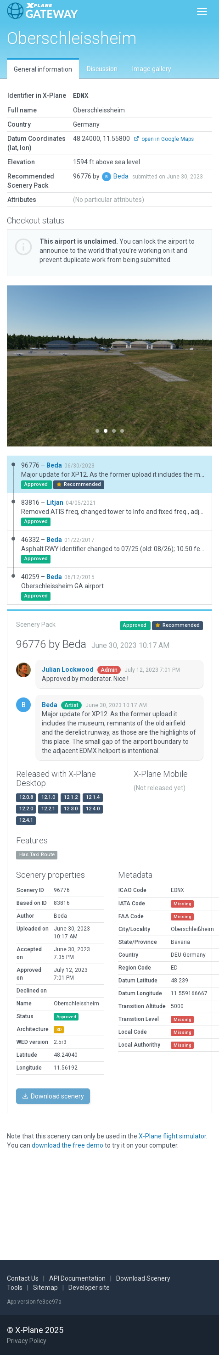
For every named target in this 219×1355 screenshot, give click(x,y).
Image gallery (151, 68)
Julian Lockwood (68, 669)
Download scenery (53, 1095)
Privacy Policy (26, 1340)
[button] (22, 365)
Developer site (89, 1287)
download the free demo (67, 1145)
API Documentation (77, 1278)
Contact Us (23, 1278)
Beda (121, 175)
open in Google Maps (164, 138)
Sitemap (45, 1287)
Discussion (102, 68)
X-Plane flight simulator (172, 1135)
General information (43, 69)
